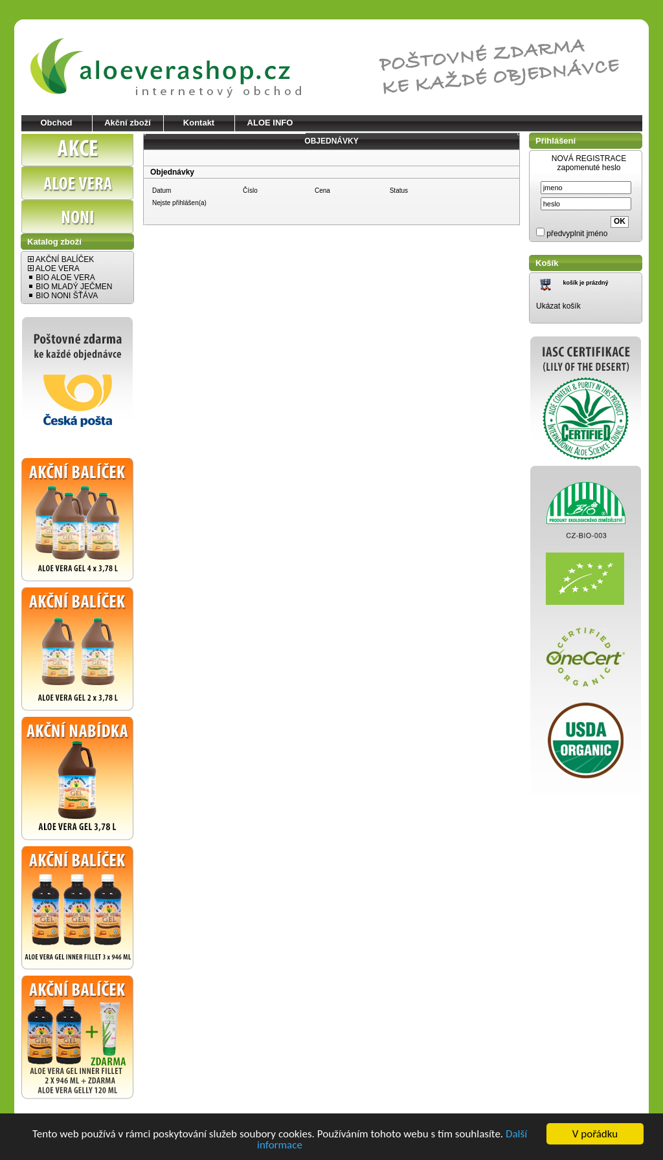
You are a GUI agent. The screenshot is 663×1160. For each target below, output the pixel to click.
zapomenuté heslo (588, 167)
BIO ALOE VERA (61, 277)
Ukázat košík (558, 306)
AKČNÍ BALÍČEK (61, 259)
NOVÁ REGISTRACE (589, 158)
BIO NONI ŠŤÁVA (63, 295)
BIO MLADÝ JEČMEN (70, 286)
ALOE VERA (54, 268)
